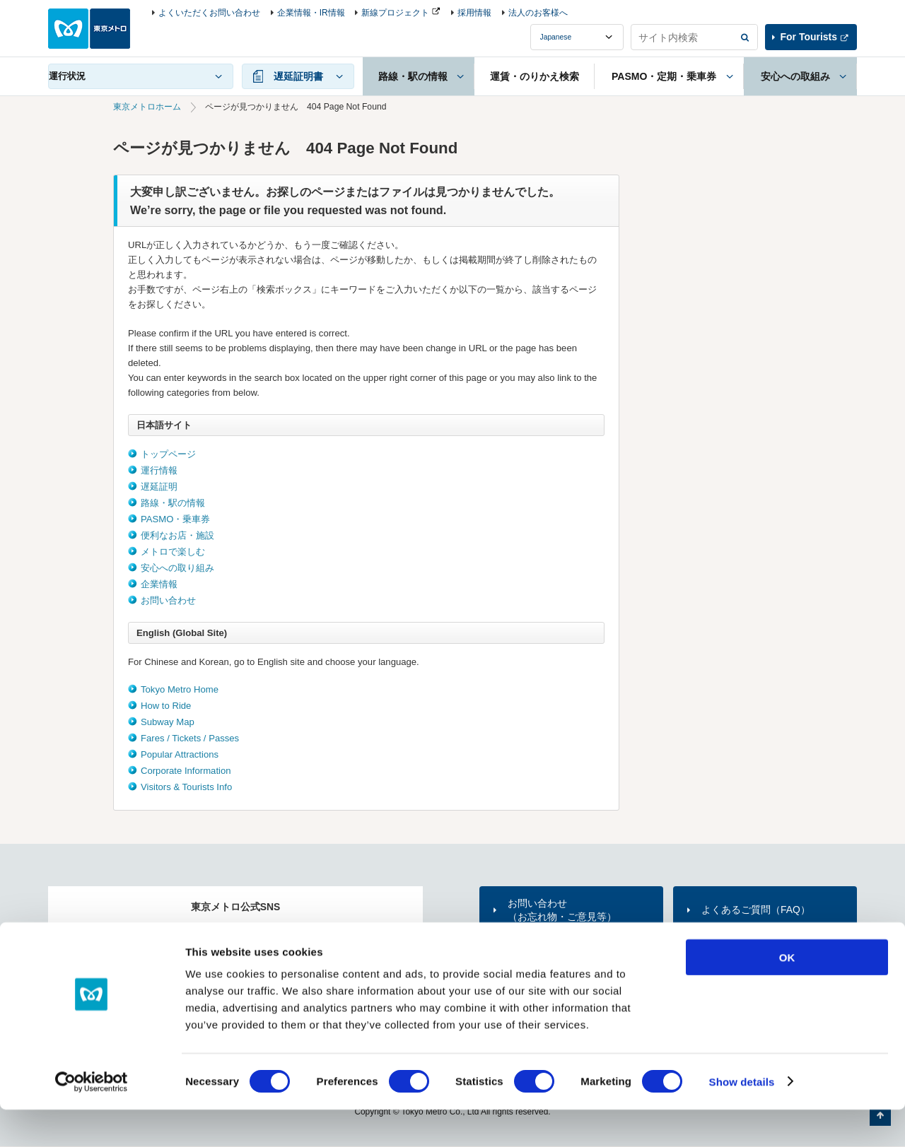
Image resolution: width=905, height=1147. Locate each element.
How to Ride (166, 705)
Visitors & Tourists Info (186, 787)
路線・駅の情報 (173, 503)
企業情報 (159, 584)
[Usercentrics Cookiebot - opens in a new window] (91, 1119)
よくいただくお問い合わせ (209, 13)
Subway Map (167, 722)
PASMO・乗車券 (175, 519)
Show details (742, 1119)
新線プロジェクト (395, 13)
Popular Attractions (179, 754)
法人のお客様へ (538, 13)
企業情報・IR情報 (311, 13)
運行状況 (67, 76)
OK (787, 995)
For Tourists (809, 36)
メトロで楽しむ (173, 551)
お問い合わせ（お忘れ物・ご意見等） (562, 910)
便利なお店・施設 (177, 535)
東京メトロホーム (147, 107)
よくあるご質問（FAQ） (755, 909)
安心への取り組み (177, 568)
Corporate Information (186, 770)
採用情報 (474, 13)
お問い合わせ (168, 600)
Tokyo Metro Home (179, 689)
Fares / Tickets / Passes (190, 738)
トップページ (168, 454)
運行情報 (159, 470)
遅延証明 (159, 486)
